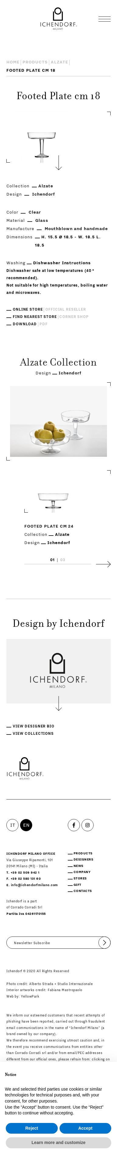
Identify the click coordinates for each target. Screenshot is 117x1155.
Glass (41, 220)
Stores (80, 878)
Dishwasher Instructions (62, 263)
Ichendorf (43, 194)
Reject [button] (31, 1128)
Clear (35, 212)
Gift (77, 885)
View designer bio (33, 726)
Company (82, 872)
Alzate (59, 62)
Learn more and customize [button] (58, 1142)
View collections (33, 733)
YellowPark (30, 996)
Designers (83, 859)
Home (12, 62)
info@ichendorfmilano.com (34, 885)
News (79, 866)
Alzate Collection (58, 363)
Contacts (83, 891)
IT (12, 825)
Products (35, 62)
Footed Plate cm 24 (49, 526)
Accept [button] (85, 1128)
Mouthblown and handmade (76, 228)
